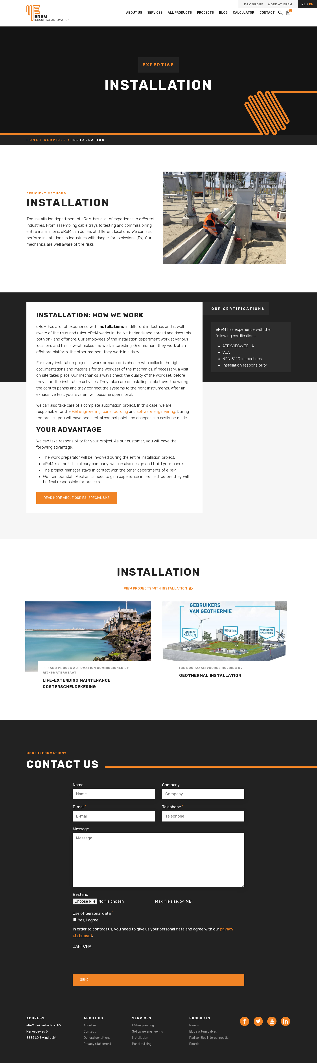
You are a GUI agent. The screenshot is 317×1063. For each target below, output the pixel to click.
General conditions (97, 1038)
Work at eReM (280, 4)
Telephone (172, 806)
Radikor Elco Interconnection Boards (209, 1041)
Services (154, 13)
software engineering (156, 411)
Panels (194, 1025)
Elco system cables (203, 1031)
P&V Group (254, 4)
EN (311, 4)
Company (171, 784)
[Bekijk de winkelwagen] (288, 13)
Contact (267, 13)
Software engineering (147, 1031)
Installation (140, 1038)
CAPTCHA (82, 946)
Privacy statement (97, 1044)
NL (304, 4)
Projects (205, 13)
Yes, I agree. (88, 920)
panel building (115, 411)
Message (81, 829)
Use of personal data (93, 913)
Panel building (141, 1044)
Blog (223, 13)
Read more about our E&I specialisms (77, 498)
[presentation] (106, 958)
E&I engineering (86, 411)
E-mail (80, 806)
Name (78, 784)
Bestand (80, 894)
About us (134, 13)
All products (180, 13)
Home (32, 140)
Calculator (243, 13)
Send (84, 980)
